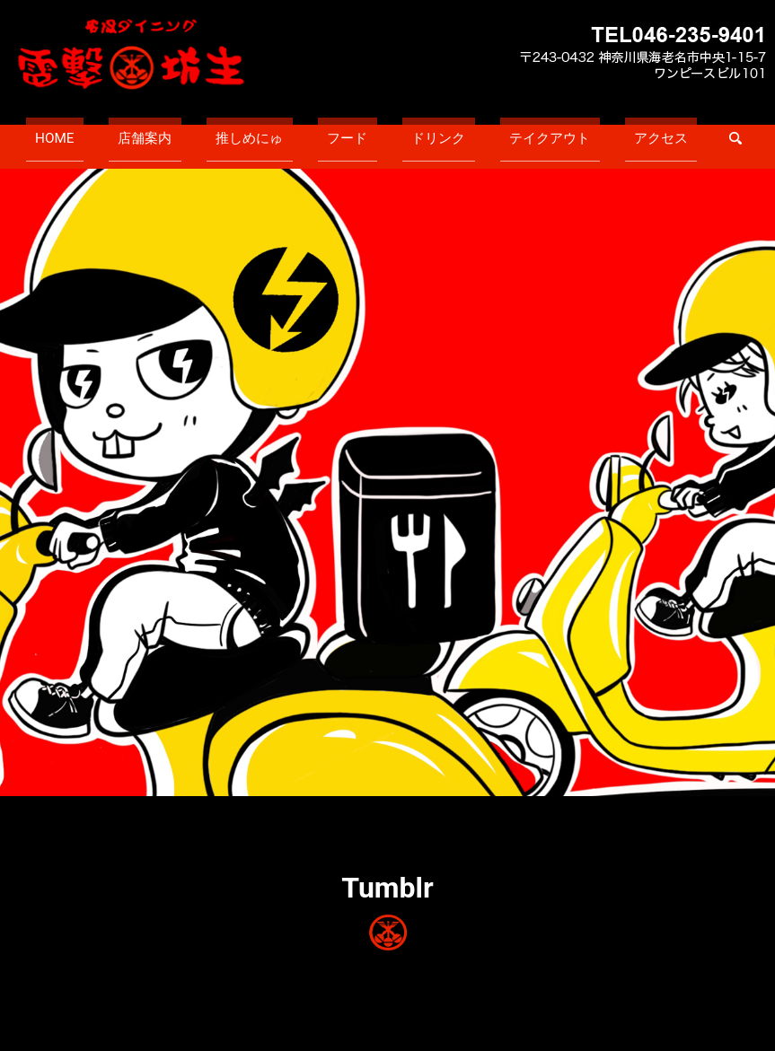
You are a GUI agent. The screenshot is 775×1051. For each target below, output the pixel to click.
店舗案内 (190, 131)
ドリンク (417, 131)
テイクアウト (504, 131)
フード (347, 131)
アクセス (593, 131)
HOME (123, 131)
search (656, 131)
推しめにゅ (272, 131)
